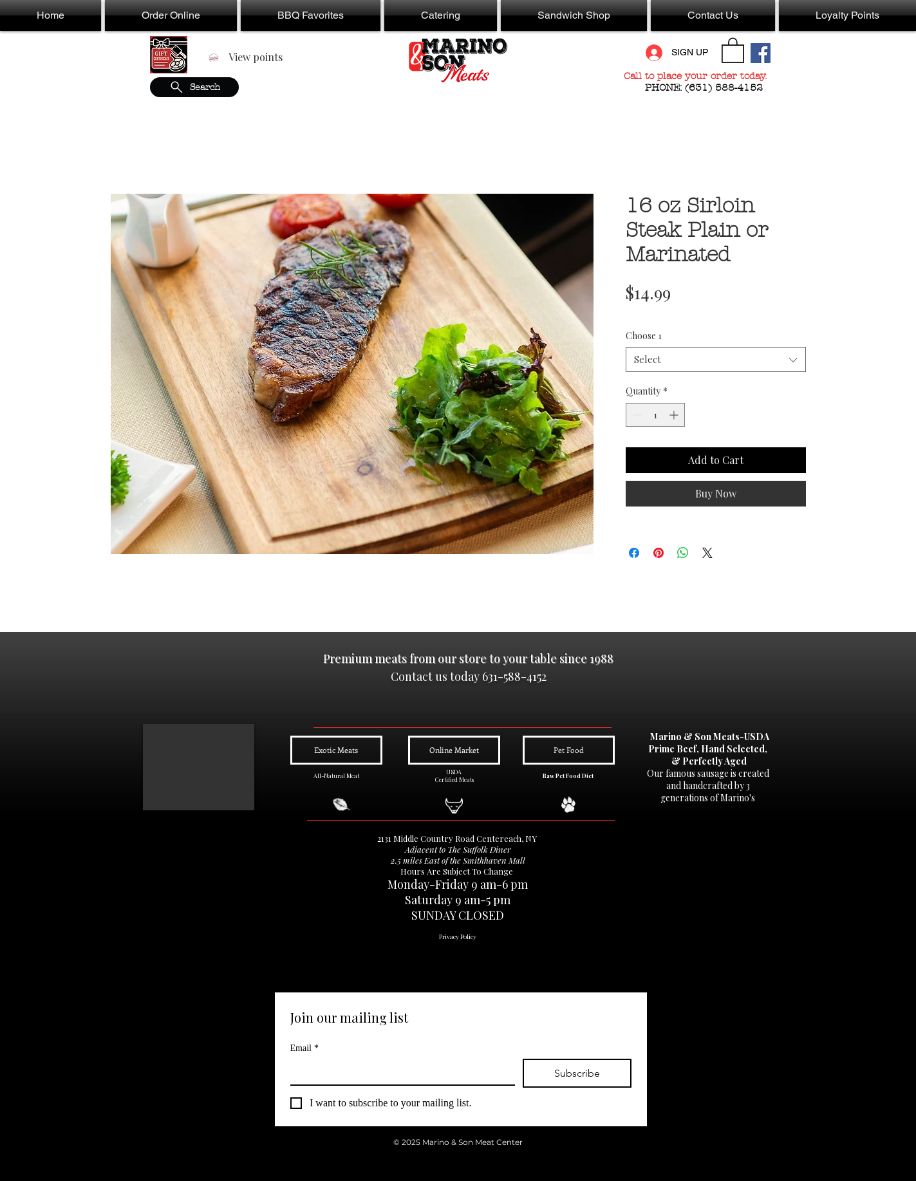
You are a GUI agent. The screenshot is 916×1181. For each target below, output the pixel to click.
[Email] (398, 1071)
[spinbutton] (655, 415)
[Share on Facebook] (634, 553)
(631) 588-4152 (725, 87)
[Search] (194, 87)
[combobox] (716, 359)
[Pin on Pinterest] (658, 553)
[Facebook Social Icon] (761, 53)
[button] (171, 15)
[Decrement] (636, 415)
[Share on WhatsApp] (683, 553)
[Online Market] (454, 750)
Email (304, 1048)
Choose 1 (644, 336)
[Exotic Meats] (336, 750)
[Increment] (675, 415)
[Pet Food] (569, 750)
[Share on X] (707, 553)
